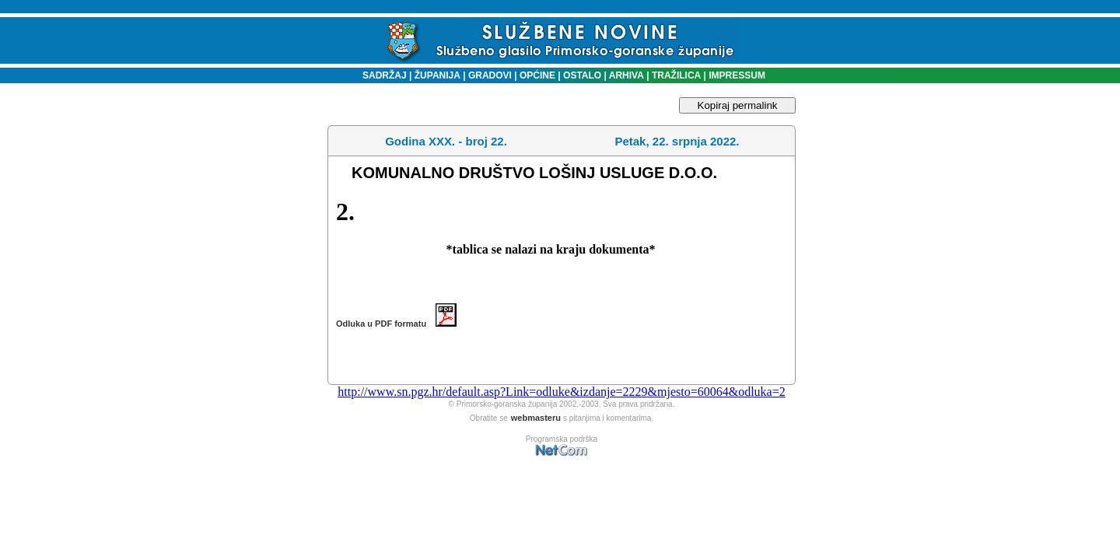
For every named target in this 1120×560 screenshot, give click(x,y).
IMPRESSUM (737, 75)
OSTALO (582, 75)
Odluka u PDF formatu (396, 323)
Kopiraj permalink (738, 105)
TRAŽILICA (675, 75)
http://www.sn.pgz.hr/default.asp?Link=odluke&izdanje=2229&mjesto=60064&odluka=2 (561, 391)
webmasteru (536, 417)
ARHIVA (625, 75)
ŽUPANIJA (437, 75)
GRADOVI (490, 75)
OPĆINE (537, 75)
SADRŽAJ (381, 75)
